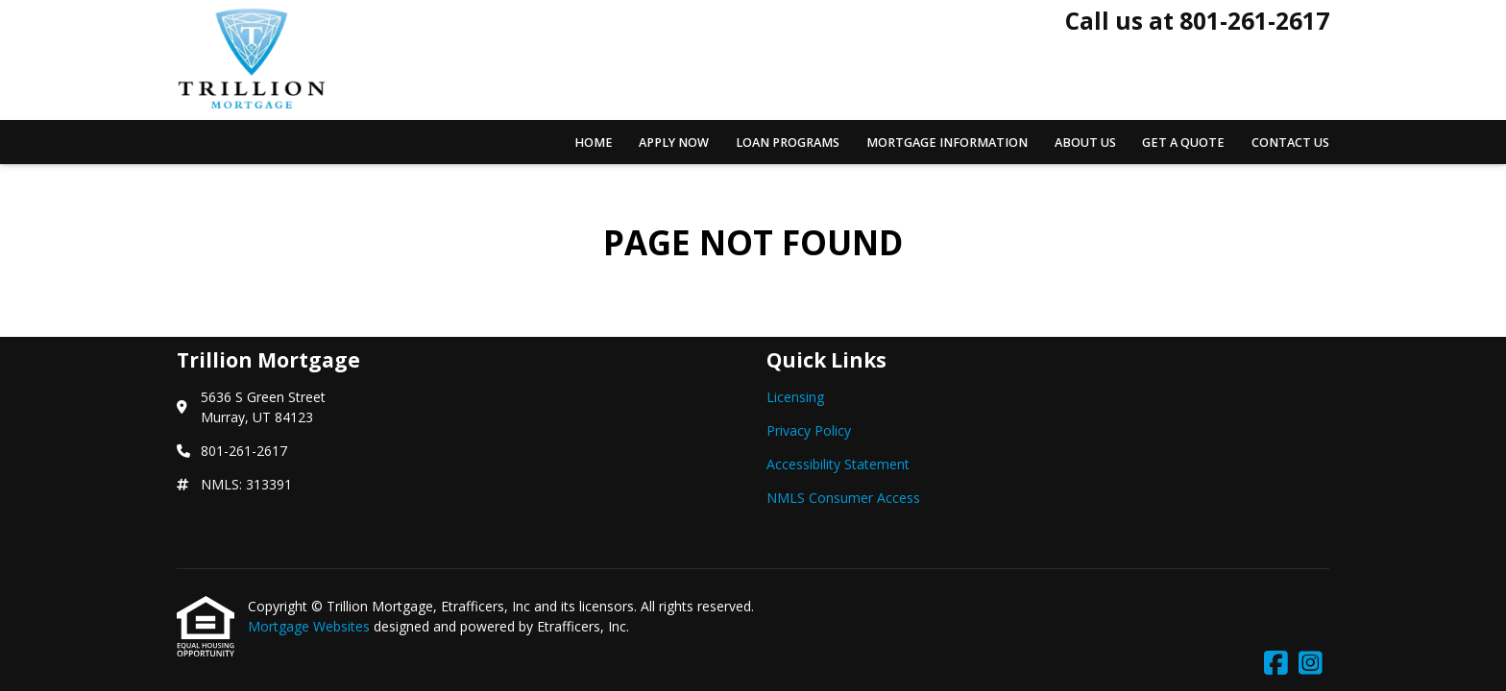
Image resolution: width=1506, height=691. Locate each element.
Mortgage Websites (311, 626)
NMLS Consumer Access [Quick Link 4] (843, 497)
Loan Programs (787, 142)
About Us (1085, 142)
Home (593, 142)
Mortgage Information (947, 142)
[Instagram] (1311, 664)
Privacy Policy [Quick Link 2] (808, 430)
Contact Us (1290, 142)
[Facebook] (1276, 664)
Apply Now (674, 142)
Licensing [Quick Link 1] (795, 397)
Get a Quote (1183, 142)
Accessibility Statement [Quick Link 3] (838, 464)
